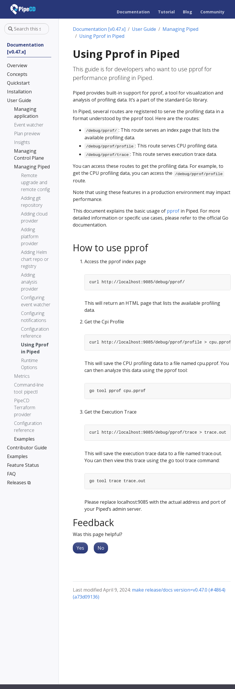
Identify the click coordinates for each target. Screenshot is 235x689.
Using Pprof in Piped (101, 36)
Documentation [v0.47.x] (99, 29)
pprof (173, 211)
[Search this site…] (26, 28)
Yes (80, 548)
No (101, 548)
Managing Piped (180, 29)
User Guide (144, 29)
